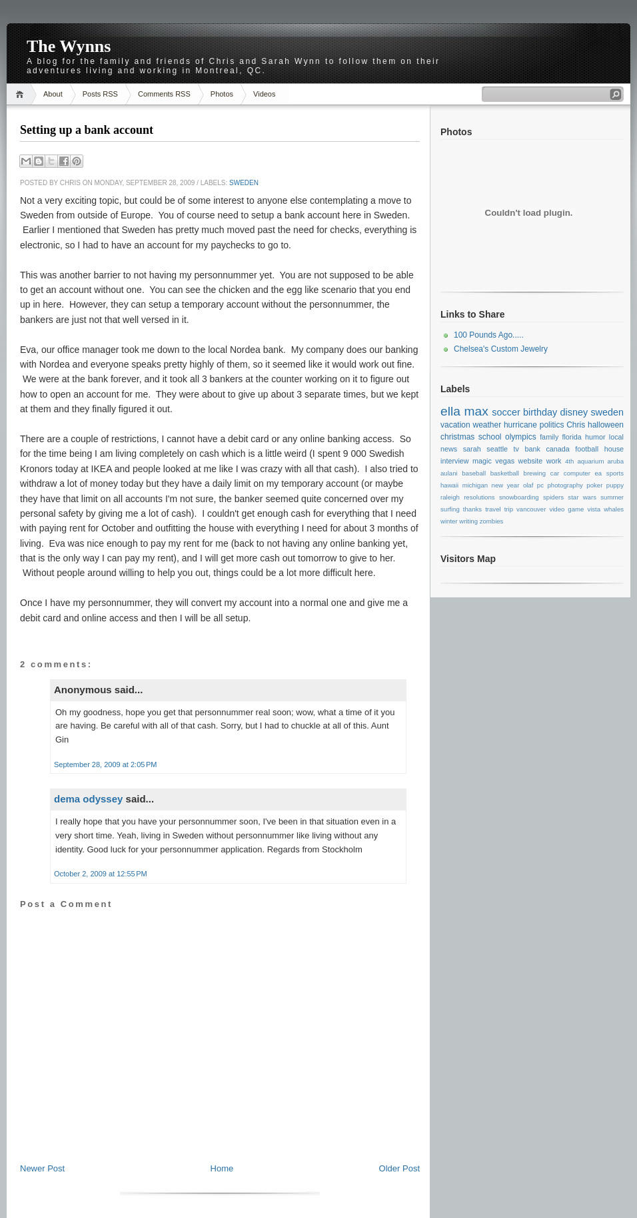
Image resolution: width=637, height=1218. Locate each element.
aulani (449, 473)
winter (449, 521)
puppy (615, 485)
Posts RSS (100, 94)
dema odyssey (88, 798)
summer (612, 497)
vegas (504, 461)
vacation (455, 425)
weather (486, 425)
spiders (553, 497)
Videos (264, 94)
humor (595, 437)
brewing (535, 473)
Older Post (399, 1168)
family (549, 437)
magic (482, 461)
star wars (582, 497)
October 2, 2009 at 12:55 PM (100, 874)
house (614, 449)
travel (492, 509)
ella (450, 411)
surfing (450, 509)
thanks (472, 509)
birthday (540, 412)
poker (594, 485)
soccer (506, 412)
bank (532, 449)
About (53, 94)
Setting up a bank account (86, 130)
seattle (497, 449)
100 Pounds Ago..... (489, 335)
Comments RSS (164, 94)
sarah (472, 449)
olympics (520, 437)
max (476, 411)
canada (557, 449)
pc (540, 485)
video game (566, 509)
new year (506, 485)
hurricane (520, 425)
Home (22, 94)
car (554, 473)
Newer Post (42, 1168)
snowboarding (519, 497)
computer (577, 473)
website (530, 461)
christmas (457, 437)
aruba (616, 461)
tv (516, 449)
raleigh (450, 497)
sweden (244, 182)
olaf (528, 485)
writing (468, 521)
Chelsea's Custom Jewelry (501, 349)
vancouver (531, 509)
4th (569, 461)
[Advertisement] (220, 1133)
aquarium (590, 461)
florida (571, 437)
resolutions (479, 497)
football (586, 449)
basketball (504, 473)
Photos (222, 94)
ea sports (609, 473)
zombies (492, 521)
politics (552, 425)
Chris (575, 425)
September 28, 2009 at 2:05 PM (105, 764)
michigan (475, 485)
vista (593, 509)
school (490, 437)
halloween (606, 425)
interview (454, 461)
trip (508, 509)
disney (574, 412)
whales (614, 509)
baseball (474, 473)
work (554, 461)
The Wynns (69, 46)
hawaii (449, 485)
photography (564, 485)
